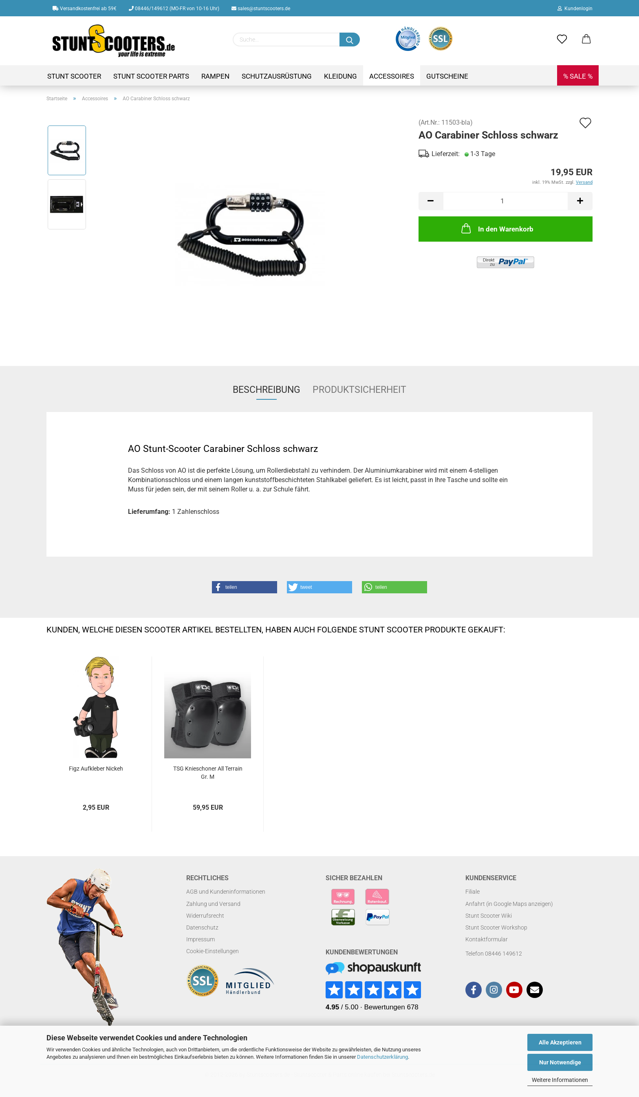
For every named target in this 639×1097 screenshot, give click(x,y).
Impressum (200, 939)
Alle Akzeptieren (560, 1042)
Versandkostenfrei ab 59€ (85, 8)
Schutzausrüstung (277, 76)
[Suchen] (349, 39)
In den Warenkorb (496, 228)
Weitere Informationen (560, 1080)
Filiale (472, 891)
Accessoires (391, 76)
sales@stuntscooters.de (260, 8)
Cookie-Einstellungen (212, 951)
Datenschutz (202, 927)
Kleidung (340, 76)
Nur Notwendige (560, 1062)
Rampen (215, 76)
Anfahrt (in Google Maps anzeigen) (509, 904)
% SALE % (578, 76)
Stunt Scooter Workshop (496, 927)
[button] (244, 587)
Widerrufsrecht (205, 915)
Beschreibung (266, 389)
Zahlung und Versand (213, 904)
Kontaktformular (486, 939)
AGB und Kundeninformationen (225, 891)
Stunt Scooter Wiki (488, 915)
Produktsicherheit (359, 389)
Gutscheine (447, 76)
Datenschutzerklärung (382, 1057)
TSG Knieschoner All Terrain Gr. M (207, 772)
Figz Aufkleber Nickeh (96, 768)
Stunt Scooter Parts (151, 76)
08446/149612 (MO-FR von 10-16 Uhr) (174, 8)
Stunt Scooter (74, 76)
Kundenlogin (575, 8)
